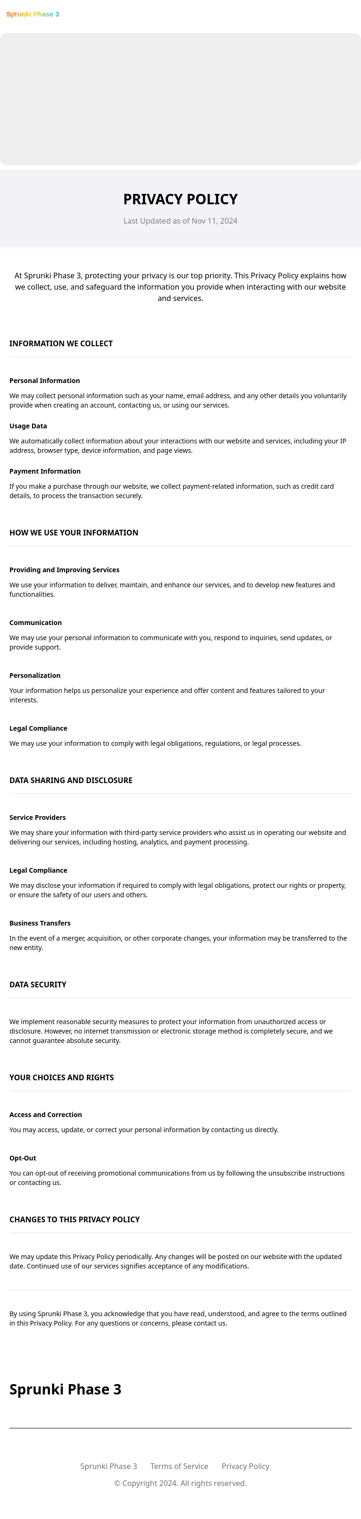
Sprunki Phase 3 (108, 1466)
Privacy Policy (245, 1466)
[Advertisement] (180, 99)
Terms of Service (180, 1466)
